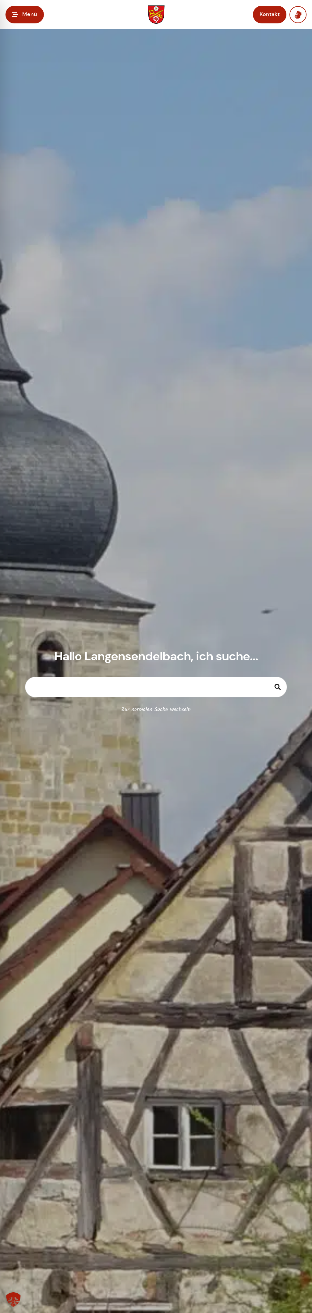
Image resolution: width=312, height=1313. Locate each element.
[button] (13, 1299)
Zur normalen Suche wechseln (156, 709)
